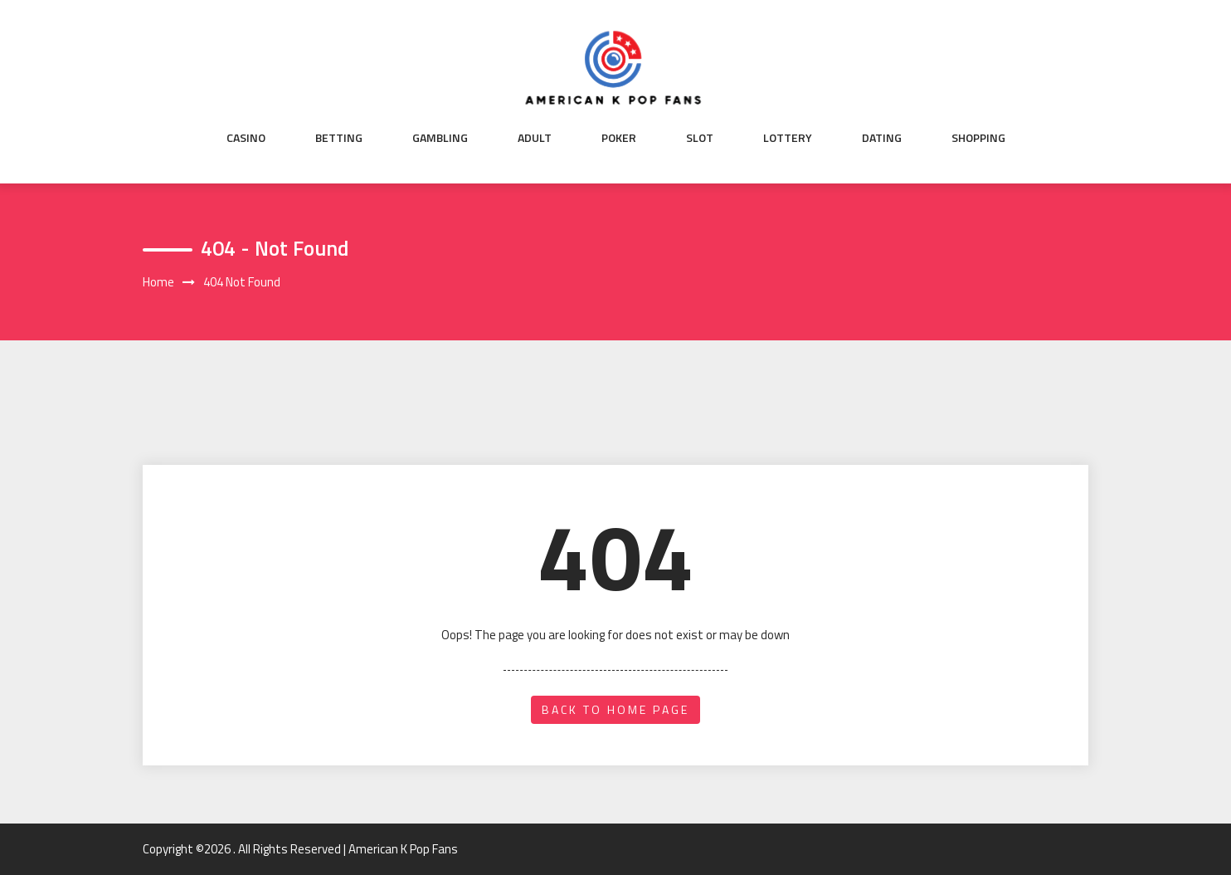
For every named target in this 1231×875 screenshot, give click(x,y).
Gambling (440, 138)
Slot (699, 138)
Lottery (787, 138)
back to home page (615, 709)
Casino (245, 138)
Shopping (978, 138)
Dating (882, 138)
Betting (338, 138)
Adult (535, 138)
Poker (618, 138)
